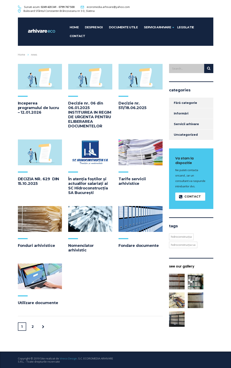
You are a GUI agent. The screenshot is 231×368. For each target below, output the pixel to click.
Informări (181, 113)
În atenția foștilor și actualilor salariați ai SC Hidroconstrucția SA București (88, 186)
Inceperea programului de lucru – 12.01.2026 (38, 108)
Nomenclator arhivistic (81, 247)
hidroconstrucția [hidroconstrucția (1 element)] (181, 237)
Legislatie (185, 27)
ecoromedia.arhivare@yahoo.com (108, 7)
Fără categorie (185, 103)
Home (21, 54)
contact (77, 36)
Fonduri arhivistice (36, 245)
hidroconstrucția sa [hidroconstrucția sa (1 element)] (183, 245)
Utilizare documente (38, 303)
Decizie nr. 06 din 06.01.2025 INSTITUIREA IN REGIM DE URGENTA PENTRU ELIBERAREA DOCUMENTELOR (89, 114)
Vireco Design (68, 358)
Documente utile (123, 27)
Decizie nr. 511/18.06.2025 (132, 105)
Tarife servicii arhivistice (132, 181)
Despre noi (94, 27)
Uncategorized (186, 135)
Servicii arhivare (157, 27)
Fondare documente (139, 245)
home (74, 27)
